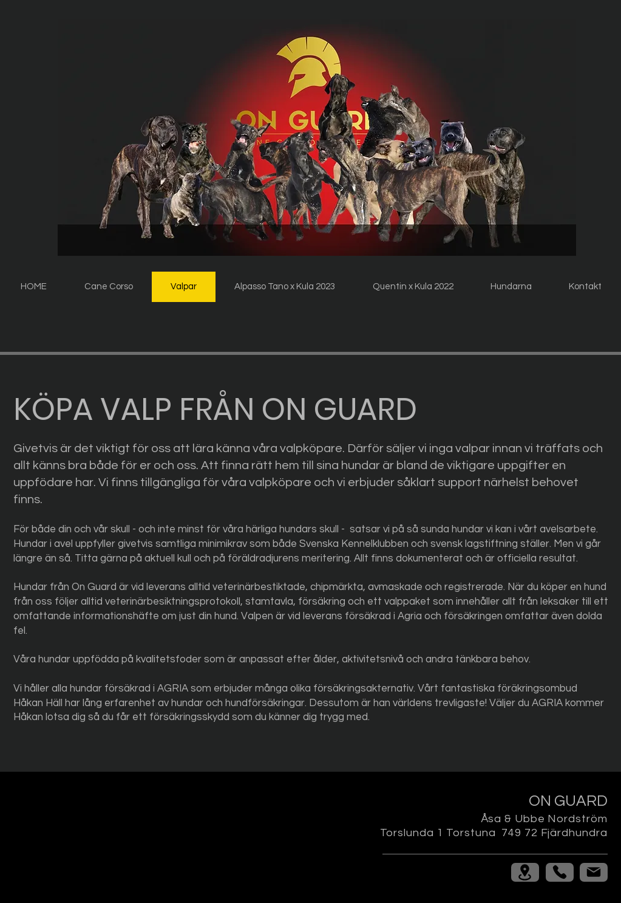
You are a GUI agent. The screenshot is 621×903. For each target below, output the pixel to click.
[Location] (525, 872)
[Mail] (594, 872)
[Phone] (560, 872)
